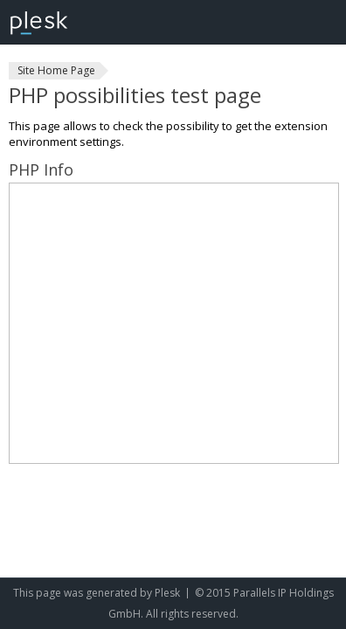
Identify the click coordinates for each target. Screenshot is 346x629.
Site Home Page (56, 70)
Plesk (167, 592)
